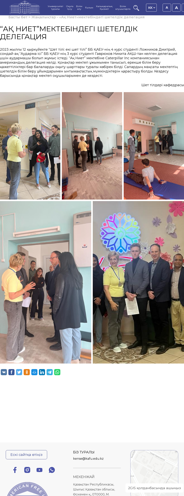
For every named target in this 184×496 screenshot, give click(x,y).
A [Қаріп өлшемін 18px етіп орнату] (176, 7)
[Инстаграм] (27, 470)
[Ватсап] (52, 470)
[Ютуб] (39, 470)
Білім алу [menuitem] (79, 7)
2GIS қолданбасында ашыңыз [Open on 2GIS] (154, 488)
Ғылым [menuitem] (89, 7)
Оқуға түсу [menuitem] (69, 7)
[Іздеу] (136, 10)
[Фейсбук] (15, 470)
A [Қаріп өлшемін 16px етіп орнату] (167, 7)
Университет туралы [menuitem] (55, 7)
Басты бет (17, 17)
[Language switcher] (152, 8)
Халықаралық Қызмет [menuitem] (104, 7)
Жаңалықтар (43, 17)
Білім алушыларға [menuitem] (122, 7)
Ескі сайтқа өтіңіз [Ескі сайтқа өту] (26, 454)
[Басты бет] (25, 8)
